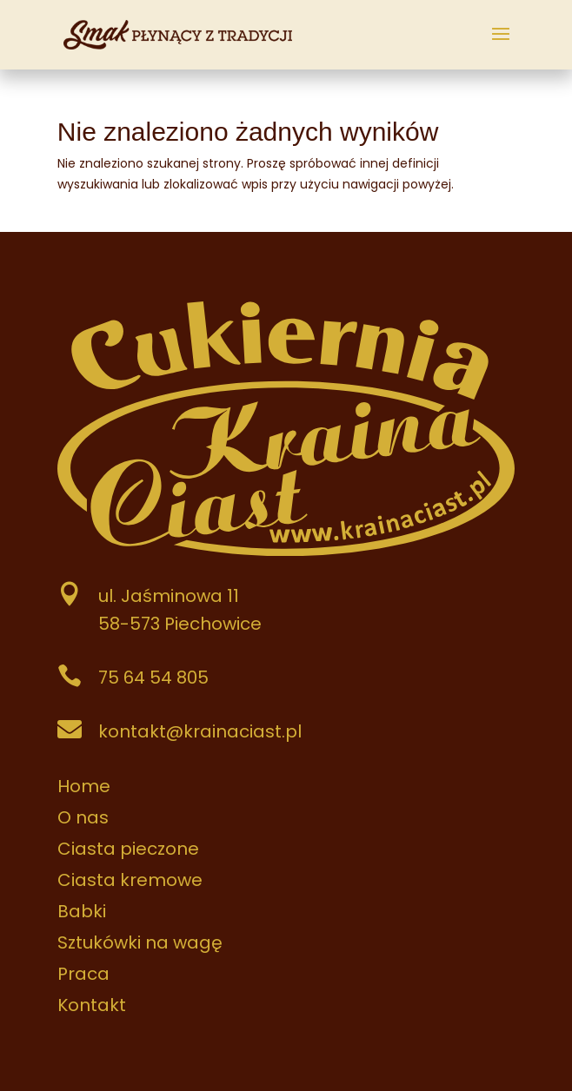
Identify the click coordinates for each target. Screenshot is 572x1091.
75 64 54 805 (153, 677)
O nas (83, 817)
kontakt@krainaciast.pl (200, 731)
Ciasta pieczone (128, 848)
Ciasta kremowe (130, 880)
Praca (83, 974)
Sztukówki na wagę (140, 942)
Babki (81, 911)
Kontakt (91, 1005)
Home (83, 786)
